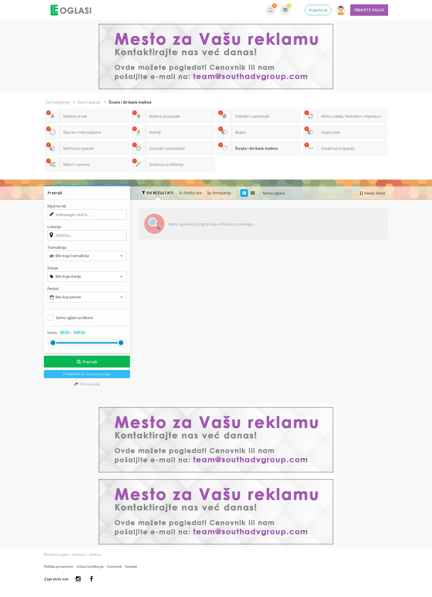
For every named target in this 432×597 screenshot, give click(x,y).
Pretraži (87, 361)
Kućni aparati (89, 102)
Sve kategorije (57, 102)
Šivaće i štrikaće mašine (130, 102)
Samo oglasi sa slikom (74, 317)
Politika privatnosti (58, 566)
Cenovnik (114, 566)
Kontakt (131, 566)
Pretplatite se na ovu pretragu (87, 374)
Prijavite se (318, 10)
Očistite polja (87, 384)
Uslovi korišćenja (90, 566)
